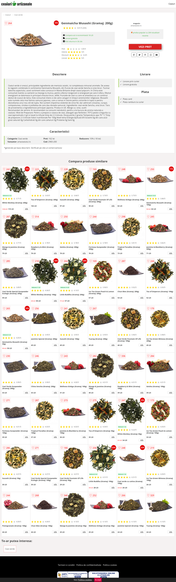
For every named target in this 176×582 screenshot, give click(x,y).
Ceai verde (18, 15)
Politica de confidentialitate (88, 565)
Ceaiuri (172, 3)
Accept (98, 579)
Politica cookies (110, 565)
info (26, 209)
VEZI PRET (145, 47)
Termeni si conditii (66, 565)
